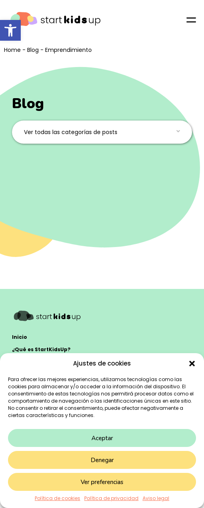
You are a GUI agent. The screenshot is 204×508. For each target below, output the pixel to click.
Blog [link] (33, 50)
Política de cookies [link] (57, 498)
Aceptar (102, 438)
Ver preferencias (102, 482)
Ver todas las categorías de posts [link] (70, 132)
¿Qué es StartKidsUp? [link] (41, 349)
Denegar (102, 460)
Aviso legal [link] (156, 498)
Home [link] (12, 50)
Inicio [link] (19, 337)
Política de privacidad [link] (111, 498)
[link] (10, 30)
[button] (192, 364)
